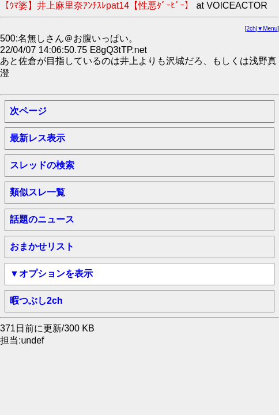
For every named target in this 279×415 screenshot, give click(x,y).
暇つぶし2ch (36, 300)
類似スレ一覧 (37, 192)
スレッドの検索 (42, 165)
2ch (251, 28)
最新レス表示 (37, 138)
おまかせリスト (42, 246)
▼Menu (267, 28)
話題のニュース (42, 219)
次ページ (28, 111)
